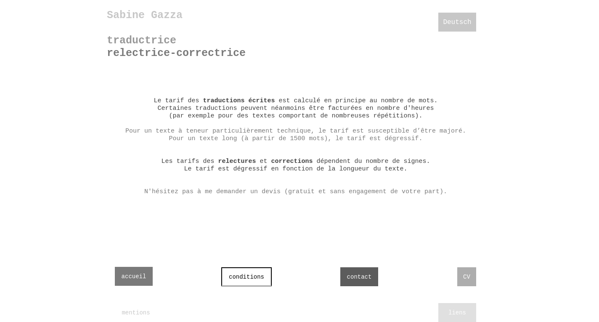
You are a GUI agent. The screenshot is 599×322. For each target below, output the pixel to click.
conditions (246, 277)
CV (466, 277)
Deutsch (457, 22)
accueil (134, 276)
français (457, 41)
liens (457, 312)
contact (359, 277)
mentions (136, 312)
